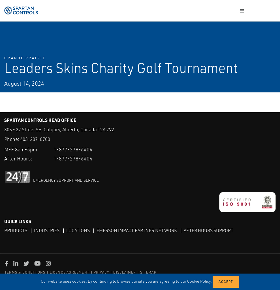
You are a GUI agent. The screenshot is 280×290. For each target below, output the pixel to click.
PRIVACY (101, 272)
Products (15, 230)
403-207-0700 (35, 139)
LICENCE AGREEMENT (69, 272)
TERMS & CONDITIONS (25, 272)
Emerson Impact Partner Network (137, 230)
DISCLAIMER (124, 272)
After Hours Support (208, 230)
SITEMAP (148, 272)
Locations (78, 230)
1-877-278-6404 (73, 149)
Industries (46, 230)
